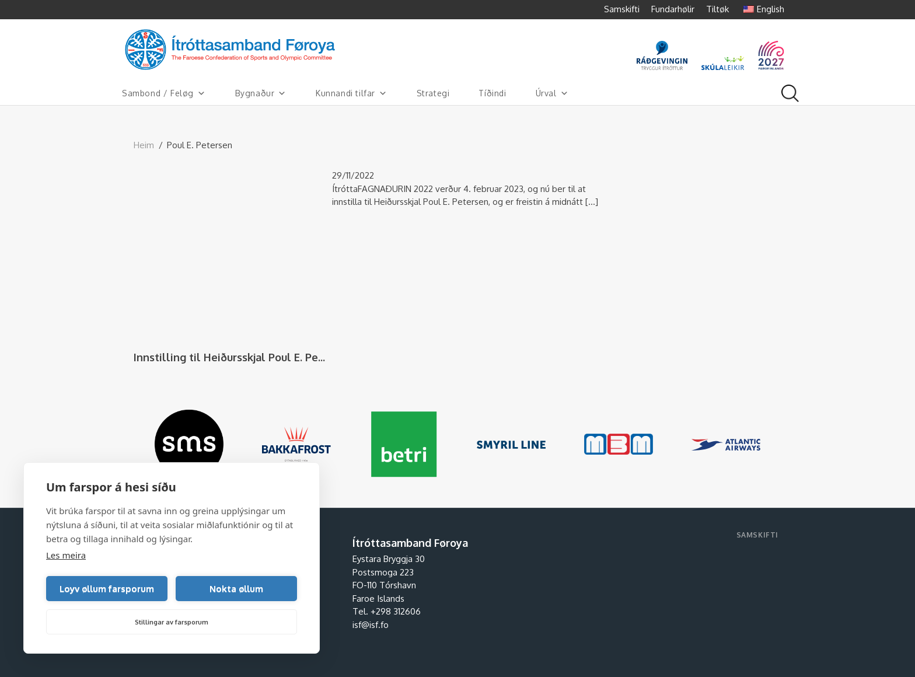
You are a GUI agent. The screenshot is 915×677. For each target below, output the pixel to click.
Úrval (552, 93)
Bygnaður (261, 93)
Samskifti (622, 9)
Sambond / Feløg (164, 93)
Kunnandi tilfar (351, 93)
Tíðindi (492, 93)
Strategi (433, 93)
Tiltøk (717, 9)
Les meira (66, 555)
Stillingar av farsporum (171, 622)
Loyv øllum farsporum (107, 588)
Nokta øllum (236, 588)
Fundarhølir (672, 9)
